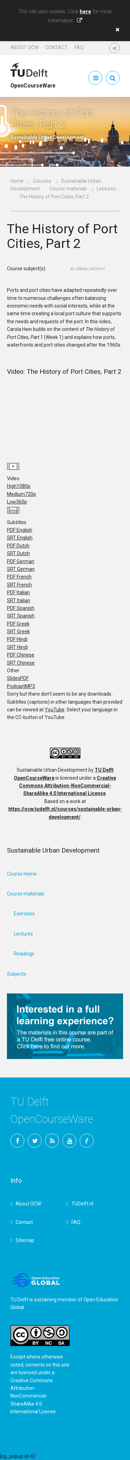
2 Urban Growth (88, 269)
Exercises (24, 913)
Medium (21, 494)
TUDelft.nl (82, 1203)
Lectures (23, 934)
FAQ (79, 47)
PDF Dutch (18, 546)
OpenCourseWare (32, 82)
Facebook (17, 1141)
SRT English (20, 537)
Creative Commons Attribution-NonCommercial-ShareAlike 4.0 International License (67, 785)
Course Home (22, 874)
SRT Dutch (18, 553)
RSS (52, 1141)
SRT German (21, 569)
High (19, 486)
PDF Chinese (20, 655)
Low (17, 502)
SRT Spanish (21, 616)
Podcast (21, 686)
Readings (24, 953)
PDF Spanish (20, 608)
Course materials (68, 188)
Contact (56, 47)
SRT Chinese (21, 663)
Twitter (35, 1141)
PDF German (20, 561)
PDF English (19, 530)
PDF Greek (18, 624)
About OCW (24, 47)
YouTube (54, 709)
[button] (116, 29)
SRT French (19, 585)
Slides (18, 678)
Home (17, 181)
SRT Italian (18, 600)
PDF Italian (18, 592)
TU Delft (87, 1141)
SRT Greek (18, 631)
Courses (42, 181)
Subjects (16, 974)
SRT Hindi (17, 647)
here (85, 11)
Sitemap (25, 1240)
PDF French (19, 577)
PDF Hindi (17, 639)
